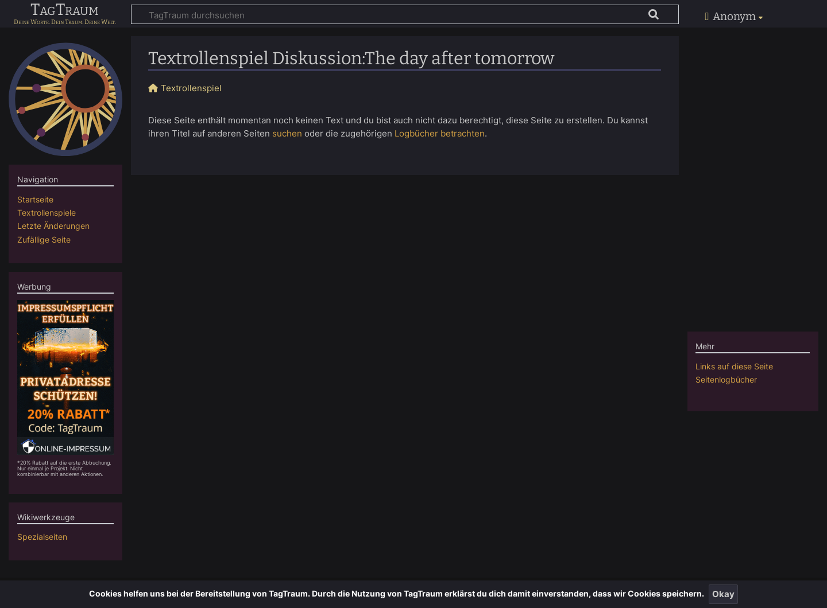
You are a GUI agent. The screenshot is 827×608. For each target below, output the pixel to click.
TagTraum (64, 10)
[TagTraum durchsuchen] (405, 14)
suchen (287, 133)
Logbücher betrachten (440, 133)
